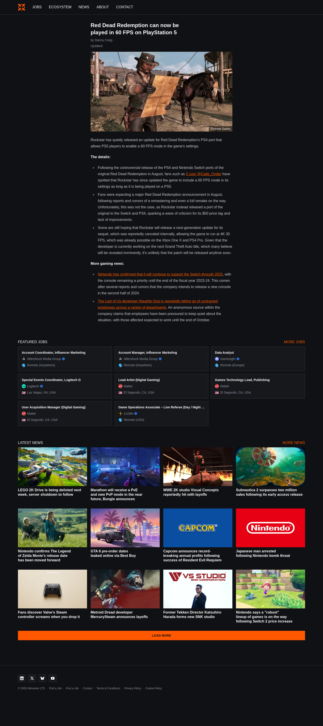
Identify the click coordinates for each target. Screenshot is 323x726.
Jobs (37, 7)
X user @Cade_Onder (203, 174)
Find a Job (55, 688)
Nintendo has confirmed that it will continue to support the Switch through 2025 (160, 274)
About (102, 7)
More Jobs (294, 342)
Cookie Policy (153, 688)
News (84, 7)
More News (294, 443)
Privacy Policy (132, 688)
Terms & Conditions (108, 688)
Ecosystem (60, 7)
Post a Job (72, 688)
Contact (124, 7)
